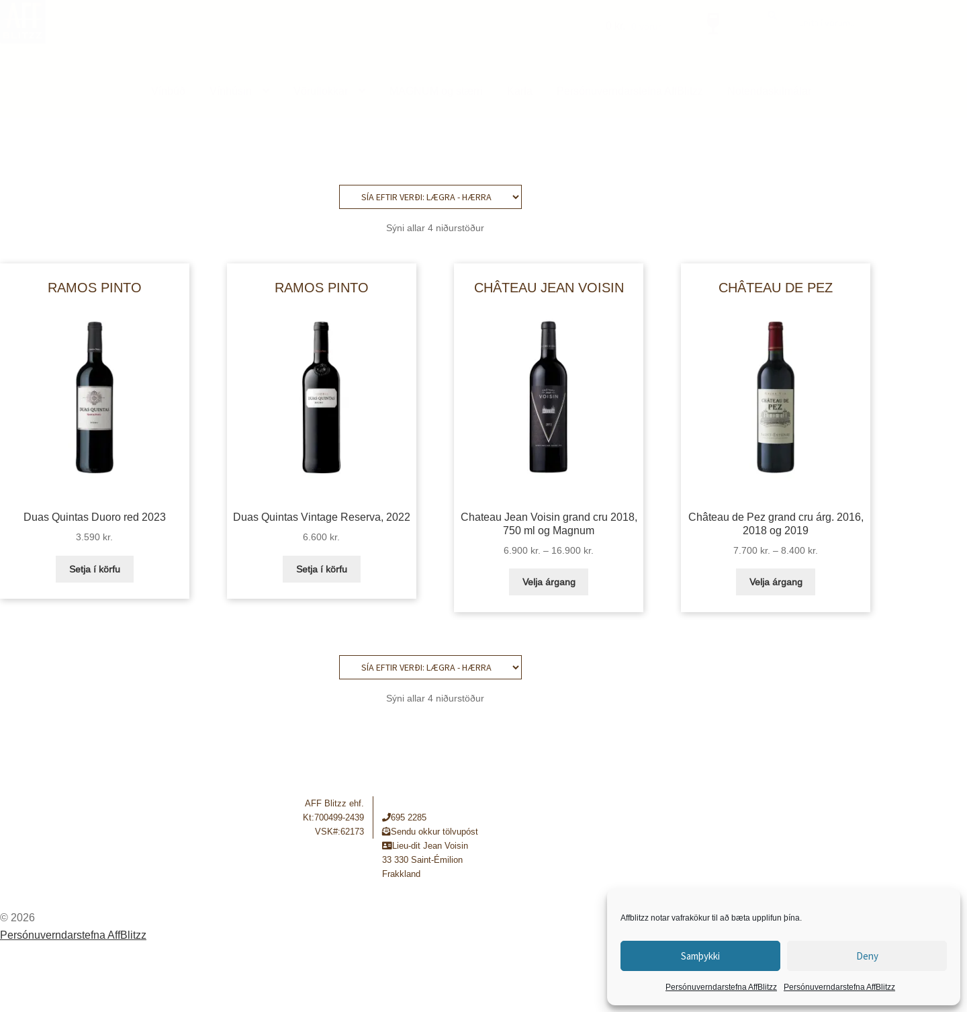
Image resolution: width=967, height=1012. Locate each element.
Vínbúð (168, 91)
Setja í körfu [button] (94, 569)
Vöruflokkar (320, 91)
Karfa (520, 91)
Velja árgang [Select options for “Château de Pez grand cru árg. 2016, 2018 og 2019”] (775, 582)
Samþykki (700, 956)
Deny (867, 956)
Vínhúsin (231, 91)
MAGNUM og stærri (436, 91)
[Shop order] (430, 197)
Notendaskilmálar (769, 91)
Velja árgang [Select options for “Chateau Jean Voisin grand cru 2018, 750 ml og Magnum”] (548, 582)
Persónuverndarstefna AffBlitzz (721, 987)
